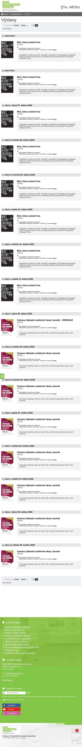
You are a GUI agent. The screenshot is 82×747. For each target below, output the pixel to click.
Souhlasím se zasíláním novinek (14, 700)
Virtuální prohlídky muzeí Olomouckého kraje (22, 647)
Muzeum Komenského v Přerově (17, 636)
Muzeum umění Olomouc (14, 630)
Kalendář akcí (16, 14)
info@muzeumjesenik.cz (14, 673)
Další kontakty (7, 680)
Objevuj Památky (11, 650)
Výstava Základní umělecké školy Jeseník (38, 353)
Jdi (36, 25)
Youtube (11, 709)
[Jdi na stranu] (28, 25)
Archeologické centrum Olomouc (17, 644)
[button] (8, 25)
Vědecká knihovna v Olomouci (16, 641)
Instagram (11, 713)
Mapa (55, 49)
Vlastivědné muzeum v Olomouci (17, 627)
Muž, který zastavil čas (28, 42)
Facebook (11, 705)
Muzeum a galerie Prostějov (16, 633)
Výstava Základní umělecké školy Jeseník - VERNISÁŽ (45, 320)
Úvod (11, 6)
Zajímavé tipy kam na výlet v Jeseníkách (20, 653)
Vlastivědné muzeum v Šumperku (17, 639)
